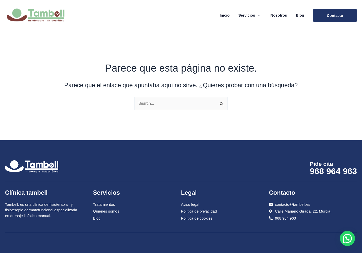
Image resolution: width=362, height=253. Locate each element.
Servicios (250, 15)
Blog (300, 15)
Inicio (225, 15)
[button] (347, 238)
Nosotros (278, 15)
